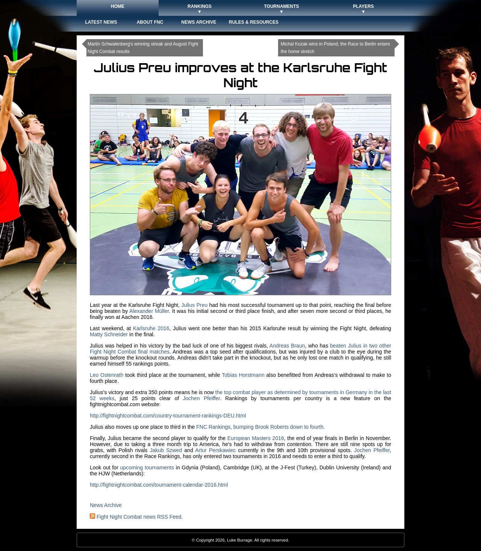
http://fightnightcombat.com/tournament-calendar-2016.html (159, 485)
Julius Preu (194, 305)
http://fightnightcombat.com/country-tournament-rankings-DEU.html (168, 416)
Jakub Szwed (166, 450)
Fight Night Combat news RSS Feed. (136, 517)
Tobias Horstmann (243, 375)
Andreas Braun (287, 346)
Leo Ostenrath (106, 375)
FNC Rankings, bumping (225, 427)
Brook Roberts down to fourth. (290, 427)
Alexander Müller (149, 311)
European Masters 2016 (255, 438)
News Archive (106, 505)
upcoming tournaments (147, 467)
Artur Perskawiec (215, 450)
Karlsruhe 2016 (151, 328)
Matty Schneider (109, 334)
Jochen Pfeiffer (201, 398)
